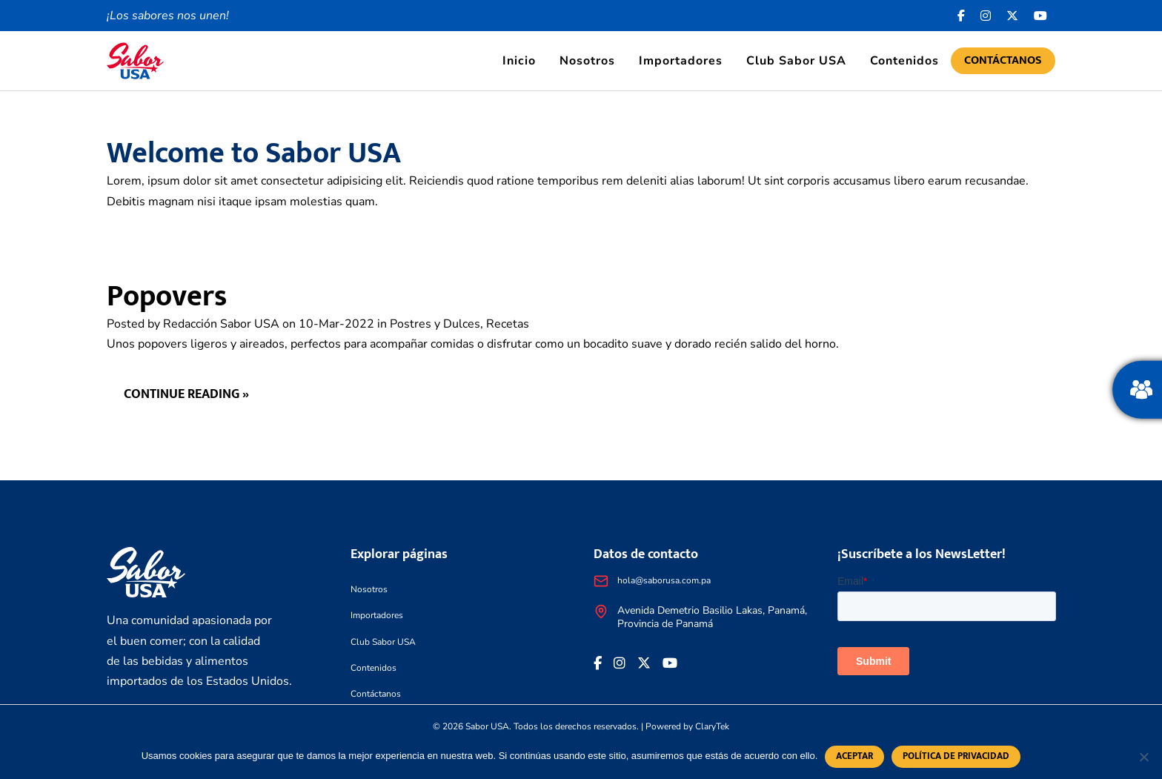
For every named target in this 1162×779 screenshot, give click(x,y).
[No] (1143, 756)
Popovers (167, 296)
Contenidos (904, 61)
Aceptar (854, 756)
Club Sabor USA (796, 61)
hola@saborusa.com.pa (664, 580)
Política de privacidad (956, 756)
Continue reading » (187, 395)
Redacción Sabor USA (221, 324)
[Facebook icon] (961, 15)
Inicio (519, 61)
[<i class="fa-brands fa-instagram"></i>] (986, 15)
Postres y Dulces (435, 324)
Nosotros (587, 61)
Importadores (681, 61)
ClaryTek (712, 726)
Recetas (507, 324)
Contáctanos (1003, 60)
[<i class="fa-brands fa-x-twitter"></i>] (1012, 15)
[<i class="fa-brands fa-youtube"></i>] (1040, 15)
